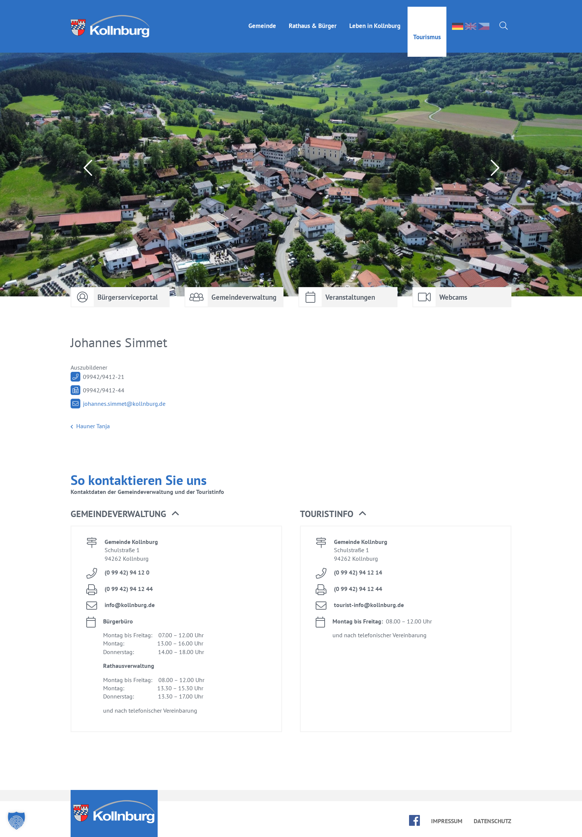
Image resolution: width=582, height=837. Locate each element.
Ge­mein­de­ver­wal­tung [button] (125, 514)
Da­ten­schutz (492, 821)
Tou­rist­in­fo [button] (333, 514)
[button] (16, 820)
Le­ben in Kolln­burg (374, 19)
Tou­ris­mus (427, 30)
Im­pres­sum (446, 821)
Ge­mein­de (262, 19)
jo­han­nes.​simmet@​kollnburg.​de (124, 403)
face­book (414, 820)
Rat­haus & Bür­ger (313, 19)
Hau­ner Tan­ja (90, 426)
